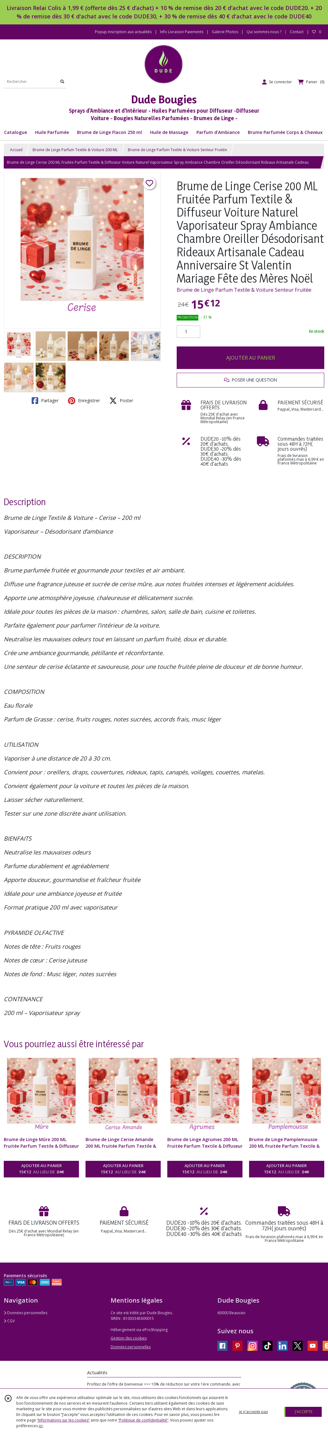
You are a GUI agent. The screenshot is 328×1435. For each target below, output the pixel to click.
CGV (9, 1321)
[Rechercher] (62, 82)
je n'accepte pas (253, 1411)
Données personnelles (25, 1312)
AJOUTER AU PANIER (250, 357)
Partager (45, 400)
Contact (297, 31)
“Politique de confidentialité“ (143, 1420)
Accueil (16, 149)
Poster (121, 400)
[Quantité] (188, 331)
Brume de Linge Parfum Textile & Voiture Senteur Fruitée (177, 149)
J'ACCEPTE (303, 1411)
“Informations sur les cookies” (63, 1420)
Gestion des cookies (129, 1338)
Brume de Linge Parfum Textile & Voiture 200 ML (75, 149)
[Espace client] (277, 82)
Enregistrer (84, 400)
